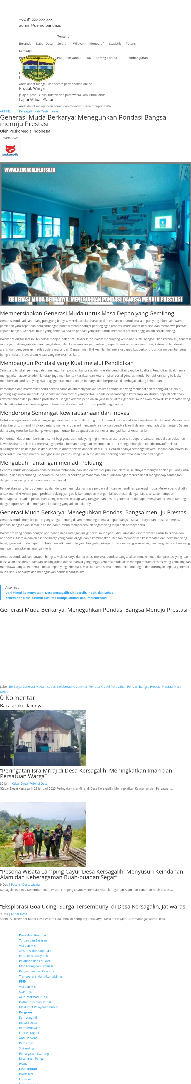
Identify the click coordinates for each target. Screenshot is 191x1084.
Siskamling (26, 1048)
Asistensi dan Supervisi (35, 951)
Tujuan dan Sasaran (33, 940)
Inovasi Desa (28, 1023)
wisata (35, 884)
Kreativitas (80, 686)
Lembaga (25, 52)
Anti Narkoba (28, 1038)
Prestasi (155, 686)
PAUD (23, 1064)
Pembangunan (137, 59)
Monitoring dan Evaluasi (36, 966)
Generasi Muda (33, 686)
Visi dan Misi (28, 945)
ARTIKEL (5, 111)
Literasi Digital (29, 1033)
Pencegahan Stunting (34, 1053)
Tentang (63, 37)
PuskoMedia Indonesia (29, 131)
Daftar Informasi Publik (35, 1002)
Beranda (25, 45)
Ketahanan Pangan (32, 1058)
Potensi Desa (38, 783)
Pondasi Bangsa (138, 686)
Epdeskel (25, 1079)
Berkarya (15, 686)
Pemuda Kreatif (99, 686)
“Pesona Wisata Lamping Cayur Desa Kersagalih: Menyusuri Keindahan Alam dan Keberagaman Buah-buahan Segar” (91, 874)
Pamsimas (26, 1043)
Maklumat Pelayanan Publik (38, 1007)
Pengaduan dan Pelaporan (37, 971)
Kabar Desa (44, 45)
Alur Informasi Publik (33, 997)
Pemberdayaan (29, 1028)
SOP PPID (25, 992)
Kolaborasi (64, 686)
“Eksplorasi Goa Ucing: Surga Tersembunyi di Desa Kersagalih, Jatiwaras (92, 906)
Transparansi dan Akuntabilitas (41, 976)
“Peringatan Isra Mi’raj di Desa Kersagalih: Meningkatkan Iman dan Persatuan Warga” (86, 773)
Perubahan (118, 686)
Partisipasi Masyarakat (35, 956)
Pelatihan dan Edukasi (34, 961)
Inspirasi (50, 686)
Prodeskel (26, 1074)
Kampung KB (28, 1017)
